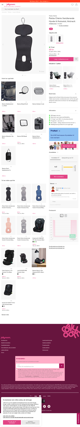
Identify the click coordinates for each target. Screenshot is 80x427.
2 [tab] (24, 75)
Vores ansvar (45, 350)
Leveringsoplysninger (47, 340)
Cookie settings (45, 347)
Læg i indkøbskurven (61, 59)
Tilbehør (9, 12)
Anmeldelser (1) (55, 158)
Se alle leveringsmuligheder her (57, 248)
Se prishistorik (52, 55)
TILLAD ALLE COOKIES (13, 421)
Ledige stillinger (4, 350)
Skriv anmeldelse (59, 177)
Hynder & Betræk (16, 12)
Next (44, 44)
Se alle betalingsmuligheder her (57, 246)
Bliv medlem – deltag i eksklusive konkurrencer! (62, 122)
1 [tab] (22, 75)
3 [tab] (26, 75)
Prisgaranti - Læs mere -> (57, 121)
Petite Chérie (53, 16)
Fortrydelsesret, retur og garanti (8, 347)
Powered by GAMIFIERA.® (55, 204)
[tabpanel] (24, 44)
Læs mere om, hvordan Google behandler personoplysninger (19, 416)
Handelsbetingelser (5, 345)
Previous (3, 44)
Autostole (4, 12)
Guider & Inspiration (5, 342)
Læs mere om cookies (9, 415)
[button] (2, 4)
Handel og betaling (46, 342)
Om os (2, 352)
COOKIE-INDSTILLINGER (31, 421)
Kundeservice (4, 340)
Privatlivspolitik (45, 345)
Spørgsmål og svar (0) (67, 158)
